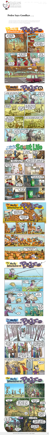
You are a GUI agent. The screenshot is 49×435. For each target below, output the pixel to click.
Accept (30, 433)
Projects (44, 2)
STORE (29, 2)
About (32, 2)
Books (41, 2)
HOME (26, 2)
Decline (33, 433)
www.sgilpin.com (27, 22)
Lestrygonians (36, 2)
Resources (40, 3)
